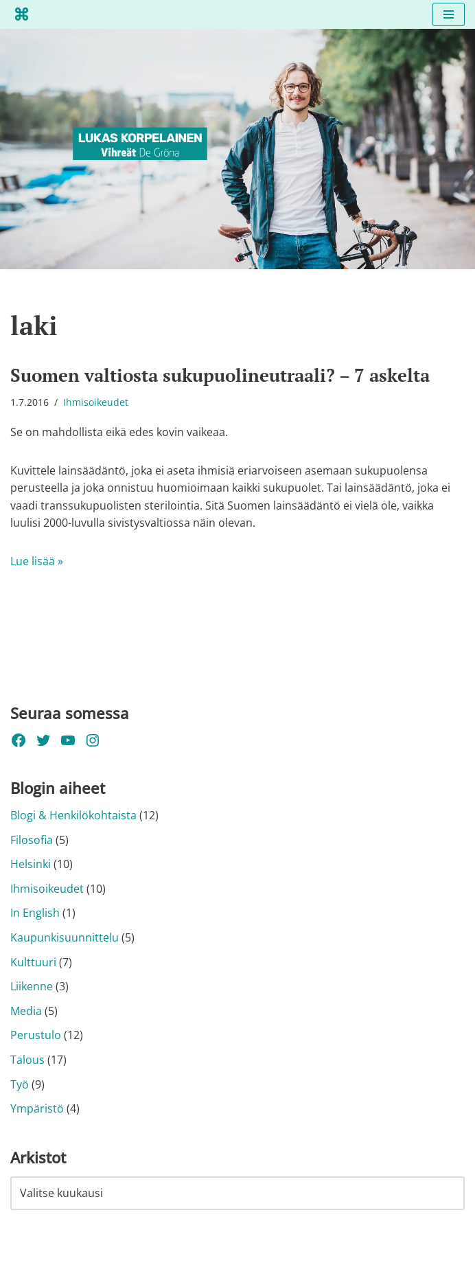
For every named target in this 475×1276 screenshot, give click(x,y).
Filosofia (31, 839)
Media (26, 1010)
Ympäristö (37, 1108)
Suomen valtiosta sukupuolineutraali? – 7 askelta (220, 375)
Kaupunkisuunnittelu (64, 937)
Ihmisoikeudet (95, 402)
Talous (27, 1059)
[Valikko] (448, 14)
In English (35, 912)
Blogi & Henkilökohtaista (73, 815)
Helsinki (30, 863)
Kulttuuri (33, 962)
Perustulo (35, 1035)
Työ (19, 1084)
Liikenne (31, 986)
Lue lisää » (36, 561)
